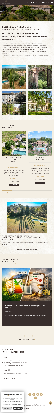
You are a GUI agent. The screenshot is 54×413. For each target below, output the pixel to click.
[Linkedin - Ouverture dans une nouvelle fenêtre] (31, 3)
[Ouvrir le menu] (52, 2)
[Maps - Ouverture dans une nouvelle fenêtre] (36, 3)
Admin (29, 405)
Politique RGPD (38, 405)
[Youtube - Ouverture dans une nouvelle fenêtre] (33, 3)
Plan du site (18, 405)
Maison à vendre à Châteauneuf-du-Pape (12, 361)
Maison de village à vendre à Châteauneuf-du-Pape (14, 362)
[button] (7, 192)
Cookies (44, 405)
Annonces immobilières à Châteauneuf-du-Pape (15, 373)
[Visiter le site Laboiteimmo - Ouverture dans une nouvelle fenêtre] (27, 408)
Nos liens (33, 405)
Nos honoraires (12, 405)
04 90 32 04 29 (13, 394)
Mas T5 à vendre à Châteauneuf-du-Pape (14, 382)
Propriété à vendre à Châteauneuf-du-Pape (12, 365)
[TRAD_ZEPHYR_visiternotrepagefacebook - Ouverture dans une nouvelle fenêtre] (25, 3)
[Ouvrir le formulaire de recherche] (44, 2)
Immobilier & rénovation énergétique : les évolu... (25, 306)
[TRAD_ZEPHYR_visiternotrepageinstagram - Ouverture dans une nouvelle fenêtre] (28, 3)
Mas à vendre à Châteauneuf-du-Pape (11, 363)
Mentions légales (24, 405)
